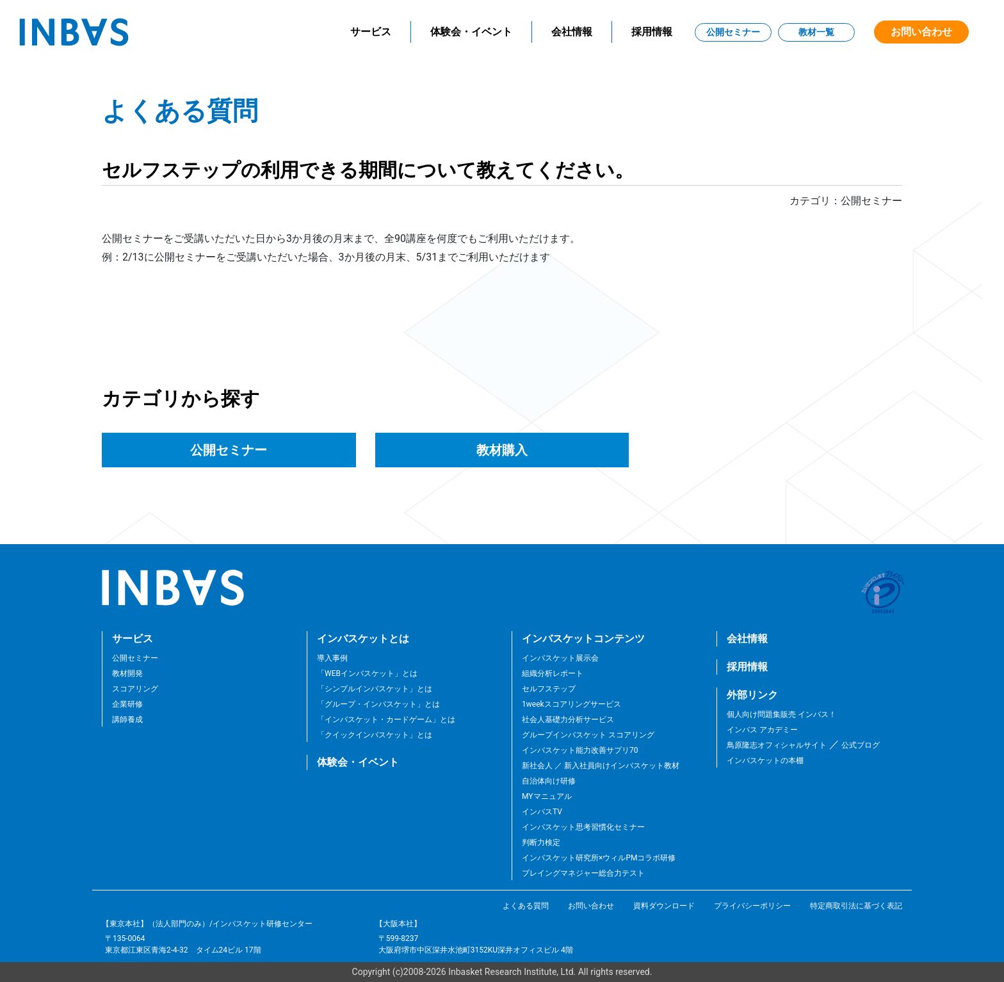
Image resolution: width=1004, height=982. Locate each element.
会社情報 (571, 32)
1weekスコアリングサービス (571, 704)
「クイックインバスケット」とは (374, 734)
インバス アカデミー (762, 729)
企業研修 (127, 704)
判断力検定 (541, 842)
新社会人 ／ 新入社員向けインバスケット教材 (600, 765)
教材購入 (502, 450)
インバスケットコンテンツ (583, 638)
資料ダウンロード (664, 905)
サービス (370, 32)
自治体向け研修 (549, 781)
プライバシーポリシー (752, 905)
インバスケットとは (363, 638)
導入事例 (332, 658)
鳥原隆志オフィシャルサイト (777, 745)
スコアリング (135, 688)
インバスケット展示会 (560, 658)
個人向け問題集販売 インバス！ (781, 714)
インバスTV (542, 811)
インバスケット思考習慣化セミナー (583, 827)
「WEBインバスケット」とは (367, 673)
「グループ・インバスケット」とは (378, 704)
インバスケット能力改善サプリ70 (580, 750)
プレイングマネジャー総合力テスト (583, 873)
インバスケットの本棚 (765, 760)
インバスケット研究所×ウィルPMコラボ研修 (599, 857)
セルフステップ (549, 688)
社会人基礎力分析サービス (568, 719)
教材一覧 (816, 32)
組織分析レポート (552, 673)
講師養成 (127, 719)
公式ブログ (859, 745)
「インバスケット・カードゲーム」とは (386, 719)
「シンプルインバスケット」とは (374, 688)
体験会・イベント (471, 32)
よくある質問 (526, 905)
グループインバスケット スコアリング (588, 734)
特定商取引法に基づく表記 (856, 905)
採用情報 (651, 32)
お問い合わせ (921, 32)
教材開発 (127, 673)
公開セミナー (733, 32)
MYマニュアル (547, 796)
